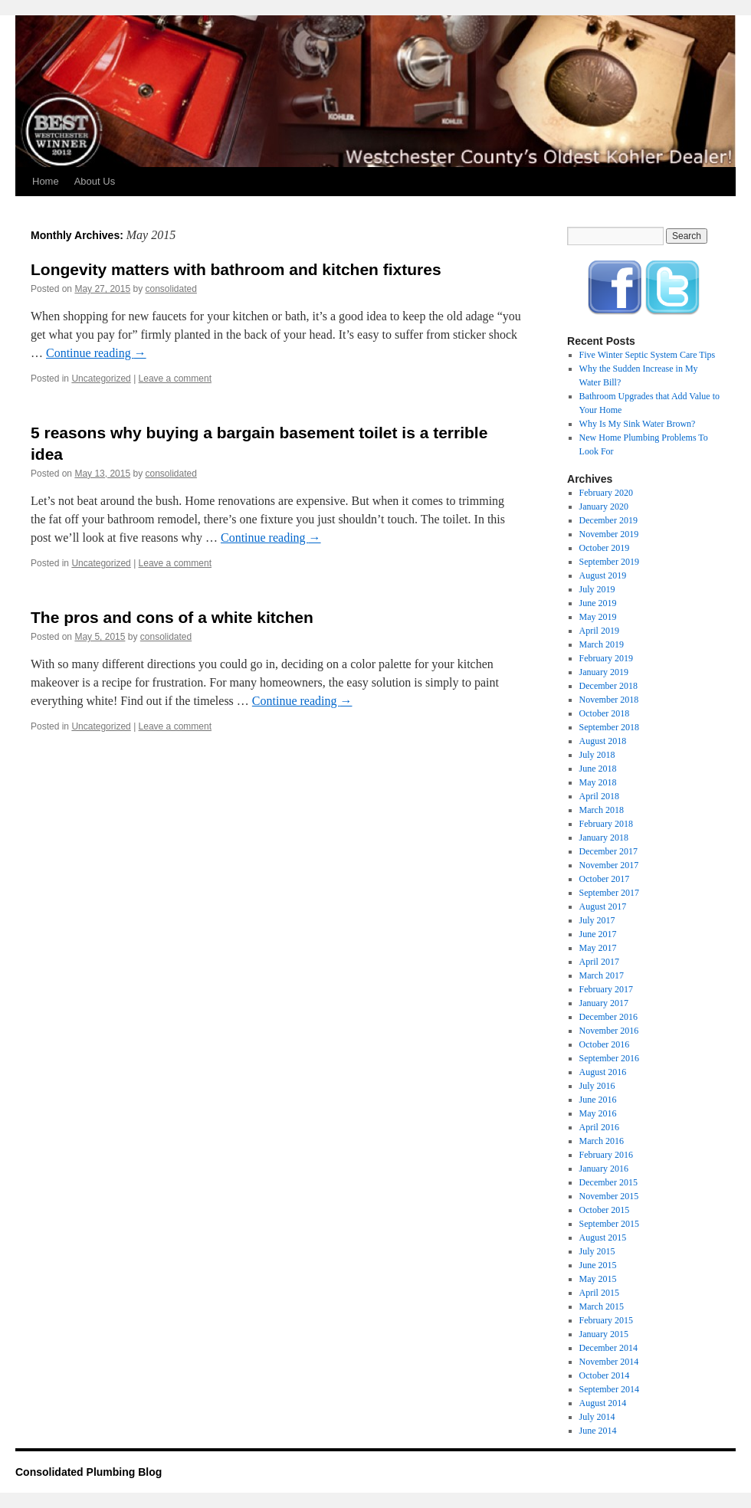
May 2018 (598, 782)
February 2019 (606, 658)
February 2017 (606, 989)
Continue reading (96, 352)
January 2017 (603, 1003)
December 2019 (608, 520)
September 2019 (609, 561)
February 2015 (606, 1320)
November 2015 (609, 1196)
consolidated (170, 289)
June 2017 (598, 934)
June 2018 (598, 768)
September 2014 (609, 1389)
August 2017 (603, 906)
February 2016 (606, 1154)
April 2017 (599, 961)
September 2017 (609, 892)
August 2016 (603, 1072)
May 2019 (598, 616)
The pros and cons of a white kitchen (172, 617)
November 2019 (609, 534)
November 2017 (609, 865)
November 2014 (609, 1361)
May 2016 (598, 1113)
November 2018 (609, 699)
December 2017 (608, 851)
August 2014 (603, 1403)
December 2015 (608, 1182)
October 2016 (604, 1044)
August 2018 (603, 741)
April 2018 (599, 796)
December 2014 (608, 1347)
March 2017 (601, 975)
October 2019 (604, 548)
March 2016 (601, 1141)
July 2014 (597, 1416)
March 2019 (601, 644)
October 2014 (604, 1375)
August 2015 (603, 1237)
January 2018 (603, 837)
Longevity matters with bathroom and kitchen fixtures (236, 269)
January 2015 (603, 1334)
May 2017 (598, 947)
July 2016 (597, 1085)
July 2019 (597, 589)
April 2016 (599, 1127)
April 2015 (599, 1292)
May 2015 (598, 1279)
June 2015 (598, 1265)
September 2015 (609, 1223)
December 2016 (608, 1016)
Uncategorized (100, 378)
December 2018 (608, 685)
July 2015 (597, 1251)
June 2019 (598, 603)
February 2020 (606, 492)
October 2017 (604, 879)
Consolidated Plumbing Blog (88, 1472)
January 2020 (603, 506)
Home (45, 181)
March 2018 (601, 810)
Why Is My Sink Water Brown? (637, 423)
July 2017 (597, 920)
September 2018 (609, 727)
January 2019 (603, 672)
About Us (94, 181)
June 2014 (598, 1430)
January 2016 (603, 1168)
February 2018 (606, 823)
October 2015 (604, 1210)
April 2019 (599, 630)
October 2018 (604, 713)
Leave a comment (175, 378)
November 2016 (609, 1030)
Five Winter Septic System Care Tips (647, 354)
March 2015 (601, 1306)
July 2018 (597, 754)
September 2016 (609, 1058)
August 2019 (603, 575)
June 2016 (598, 1099)
